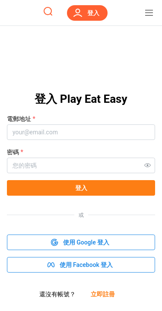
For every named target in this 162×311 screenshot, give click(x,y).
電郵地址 (21, 118)
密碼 (15, 152)
